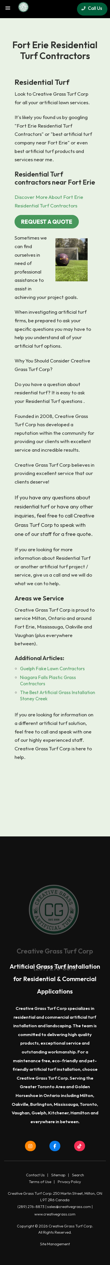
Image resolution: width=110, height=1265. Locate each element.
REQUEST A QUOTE (46, 221)
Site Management (55, 1244)
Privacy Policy (69, 1181)
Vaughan (21, 1112)
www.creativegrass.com (54, 1214)
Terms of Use (40, 1181)
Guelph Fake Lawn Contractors (52, 669)
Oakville (20, 1104)
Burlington (41, 1104)
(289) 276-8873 (30, 1206)
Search (78, 1175)
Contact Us (35, 1175)
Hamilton (80, 1112)
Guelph (38, 1112)
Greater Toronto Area (42, 1086)
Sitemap (58, 1175)
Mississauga (66, 1104)
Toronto (88, 1104)
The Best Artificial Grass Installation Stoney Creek (57, 695)
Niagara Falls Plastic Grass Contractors (48, 680)
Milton (86, 1095)
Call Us (91, 8)
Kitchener (58, 1112)
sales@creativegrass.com (69, 1206)
